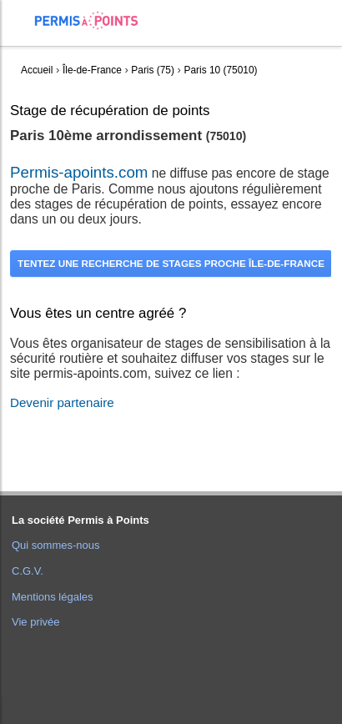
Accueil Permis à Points (94, 20)
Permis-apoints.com (79, 172)
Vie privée (36, 622)
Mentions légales (52, 597)
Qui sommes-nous (55, 545)
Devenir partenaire (62, 402)
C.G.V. (27, 571)
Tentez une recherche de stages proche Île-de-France (171, 263)
